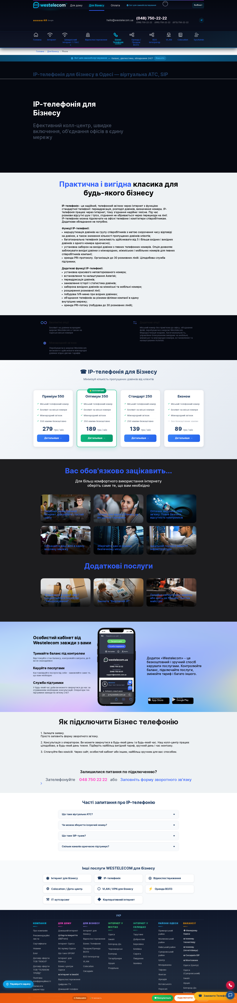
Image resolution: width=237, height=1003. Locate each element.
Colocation (88, 966)
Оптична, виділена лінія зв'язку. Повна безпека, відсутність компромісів (166, 514)
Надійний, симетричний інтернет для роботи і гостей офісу (64, 514)
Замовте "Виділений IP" (113, 601)
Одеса (111, 934)
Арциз (111, 963)
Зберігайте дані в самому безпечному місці (114, 547)
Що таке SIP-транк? (118, 835)
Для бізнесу (96, 5)
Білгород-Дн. (115, 944)
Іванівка (137, 963)
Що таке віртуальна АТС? (118, 814)
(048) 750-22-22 (151, 18)
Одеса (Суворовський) (191, 971)
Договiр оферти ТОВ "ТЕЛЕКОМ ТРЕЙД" (41, 969)
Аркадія (162, 979)
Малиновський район (166, 940)
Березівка (138, 944)
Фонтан (162, 974)
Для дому (76, 5)
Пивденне (138, 958)
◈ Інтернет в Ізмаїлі (68, 975)
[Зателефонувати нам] (230, 985)
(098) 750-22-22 (144, 22)
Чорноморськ (115, 948)
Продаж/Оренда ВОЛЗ (91, 950)
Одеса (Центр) (191, 965)
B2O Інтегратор (91, 956)
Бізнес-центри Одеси (65, 968)
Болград (112, 953)
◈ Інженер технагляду (189, 940)
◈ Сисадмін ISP (191, 955)
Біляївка (137, 948)
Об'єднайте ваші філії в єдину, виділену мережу (64, 547)
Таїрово (162, 969)
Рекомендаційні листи (41, 937)
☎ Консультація (162, 998)
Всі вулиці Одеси (67, 948)
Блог (35, 953)
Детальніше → (53, 438)
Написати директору (38, 988)
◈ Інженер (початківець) (190, 948)
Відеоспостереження (69, 979)
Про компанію (40, 930)
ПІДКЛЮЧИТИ (185, 998)
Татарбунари (115, 958)
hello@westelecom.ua (120, 20)
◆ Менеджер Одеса (190, 932)
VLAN (86, 961)
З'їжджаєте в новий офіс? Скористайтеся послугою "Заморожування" (61, 598)
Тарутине (138, 934)
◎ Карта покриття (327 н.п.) (68, 937)
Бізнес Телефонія (92, 943)
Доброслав (139, 939)
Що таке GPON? (66, 953)
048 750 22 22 (93, 780)
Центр (161, 960)
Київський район (166, 947)
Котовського (164, 984)
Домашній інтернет (68, 930)
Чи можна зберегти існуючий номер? (118, 825)
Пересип (162, 989)
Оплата (115, 5)
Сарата (137, 953)
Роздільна (113, 968)
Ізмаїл (111, 939)
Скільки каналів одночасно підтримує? (118, 846)
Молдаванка (164, 964)
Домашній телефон (68, 989)
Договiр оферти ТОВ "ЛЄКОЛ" (41, 960)
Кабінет (198, 5)
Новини (37, 948)
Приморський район (165, 932)
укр (118, 915)
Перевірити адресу (18, 984)
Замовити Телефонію (214, 996)
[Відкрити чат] (230, 995)
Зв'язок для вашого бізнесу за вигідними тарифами (117, 516)
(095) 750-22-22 (162, 22)
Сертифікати (39, 943)
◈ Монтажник (190, 960)
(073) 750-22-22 (180, 22)
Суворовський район (165, 953)
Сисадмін (88, 971)
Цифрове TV (64, 984)
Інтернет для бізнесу (65, 960)
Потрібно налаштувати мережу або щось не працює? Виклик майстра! (171, 598)
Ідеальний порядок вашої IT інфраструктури (169, 547)
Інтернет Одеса (66, 943)
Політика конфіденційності (42, 979)
